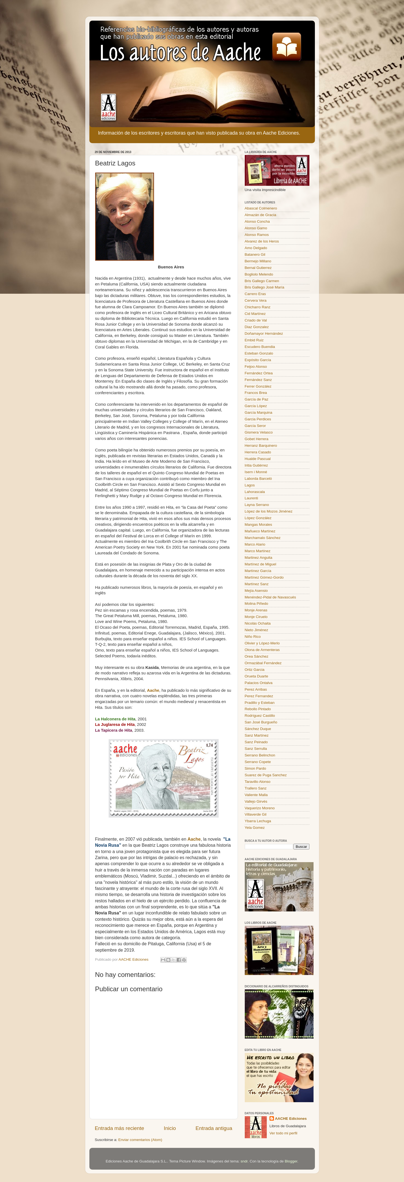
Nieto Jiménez (256, 630)
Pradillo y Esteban (260, 703)
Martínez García (258, 571)
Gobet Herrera (256, 439)
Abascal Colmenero (261, 208)
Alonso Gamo (256, 228)
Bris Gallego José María (264, 287)
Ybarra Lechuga (258, 821)
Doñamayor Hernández (264, 333)
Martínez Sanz (257, 584)
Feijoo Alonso (256, 366)
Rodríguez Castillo (260, 715)
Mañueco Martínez (260, 531)
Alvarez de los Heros (262, 241)
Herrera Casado (258, 452)
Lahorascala (255, 492)
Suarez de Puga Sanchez (266, 775)
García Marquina (259, 412)
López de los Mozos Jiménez (269, 511)
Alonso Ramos (257, 235)
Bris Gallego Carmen (262, 281)
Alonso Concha (257, 221)
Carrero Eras (255, 294)
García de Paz (256, 399)
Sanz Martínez (257, 735)
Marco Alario (255, 544)
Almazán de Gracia (260, 215)
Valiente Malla (256, 795)
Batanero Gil (255, 254)
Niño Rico (253, 636)
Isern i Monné (256, 472)
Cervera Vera (256, 300)
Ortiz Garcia (255, 670)
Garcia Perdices (258, 419)
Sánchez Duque (258, 729)
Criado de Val (256, 320)
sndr (244, 1161)
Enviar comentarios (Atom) (140, 1140)
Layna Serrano (257, 505)
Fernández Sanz (258, 380)
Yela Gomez (255, 828)
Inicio (170, 1128)
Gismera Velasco (259, 432)
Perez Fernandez (259, 696)
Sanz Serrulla (256, 749)
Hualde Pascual (258, 459)
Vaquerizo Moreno (260, 808)
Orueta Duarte (256, 676)
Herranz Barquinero (261, 445)
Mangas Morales (258, 524)
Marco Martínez (258, 551)
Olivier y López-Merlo (262, 643)
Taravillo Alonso (258, 782)
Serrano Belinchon (260, 755)
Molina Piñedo (256, 603)
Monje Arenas (256, 610)
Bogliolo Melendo (259, 274)
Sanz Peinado (256, 742)
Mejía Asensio (256, 591)
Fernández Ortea (259, 373)
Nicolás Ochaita (258, 623)
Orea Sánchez (256, 656)
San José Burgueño (261, 722)
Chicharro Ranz (258, 307)
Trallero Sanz (256, 788)
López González (258, 518)
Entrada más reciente (119, 1128)
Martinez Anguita (259, 557)
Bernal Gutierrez (258, 268)
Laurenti (251, 498)
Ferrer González (258, 386)
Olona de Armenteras (262, 650)
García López (256, 406)
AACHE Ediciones (291, 1118)
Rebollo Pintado (258, 709)
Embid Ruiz (254, 340)
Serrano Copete (258, 762)
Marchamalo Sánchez (263, 538)
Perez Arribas (256, 689)
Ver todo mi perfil (283, 1133)
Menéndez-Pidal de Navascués (270, 597)
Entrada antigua (214, 1128)
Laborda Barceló (258, 478)
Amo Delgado (256, 248)
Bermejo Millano (258, 261)
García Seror (255, 426)
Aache (153, 690)
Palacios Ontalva (259, 683)
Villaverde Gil (255, 814)
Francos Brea (256, 393)
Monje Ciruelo (256, 617)
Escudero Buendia (260, 347)
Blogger (291, 1161)
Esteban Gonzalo (259, 353)
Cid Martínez (255, 314)
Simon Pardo (255, 768)
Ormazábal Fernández (263, 663)
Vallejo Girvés (256, 801)
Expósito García (258, 360)
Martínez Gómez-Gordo (264, 577)
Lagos (250, 485)
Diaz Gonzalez (257, 327)
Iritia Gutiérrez (256, 465)
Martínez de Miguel (260, 564)
